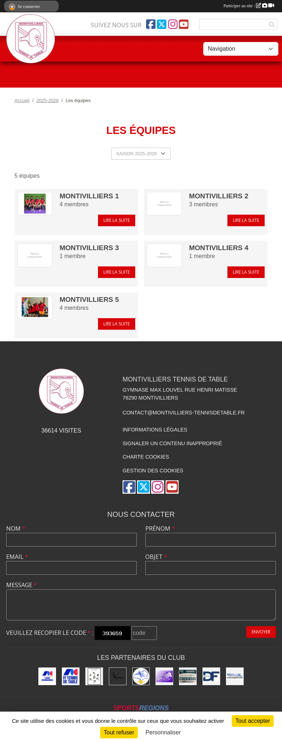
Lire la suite (116, 220)
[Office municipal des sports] (94, 676)
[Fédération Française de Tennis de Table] (71, 676)
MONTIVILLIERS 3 (89, 248)
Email (17, 557)
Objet (156, 557)
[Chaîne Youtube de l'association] (183, 24)
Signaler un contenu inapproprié (172, 443)
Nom (15, 528)
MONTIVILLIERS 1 (89, 196)
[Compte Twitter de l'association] (161, 24)
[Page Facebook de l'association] (150, 24)
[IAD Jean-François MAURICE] (188, 676)
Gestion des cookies (153, 470)
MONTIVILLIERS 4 (218, 248)
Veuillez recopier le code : (49, 633)
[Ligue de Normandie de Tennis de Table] (47, 676)
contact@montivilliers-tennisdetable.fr (184, 413)
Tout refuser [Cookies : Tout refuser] (119, 732)
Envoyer (261, 632)
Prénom (160, 528)
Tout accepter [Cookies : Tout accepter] (252, 721)
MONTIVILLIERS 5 (89, 299)
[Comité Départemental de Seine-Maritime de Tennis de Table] (141, 676)
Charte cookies (146, 457)
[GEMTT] (164, 676)
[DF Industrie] (211, 676)
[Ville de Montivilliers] (118, 676)
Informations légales (155, 430)
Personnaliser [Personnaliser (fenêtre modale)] (163, 732)
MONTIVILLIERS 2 (218, 196)
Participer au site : (248, 5)
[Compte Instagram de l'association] (173, 24)
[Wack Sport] (235, 676)
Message (21, 585)
